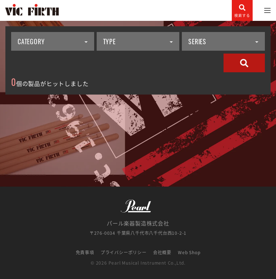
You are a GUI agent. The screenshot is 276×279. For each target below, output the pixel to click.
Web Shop (189, 252)
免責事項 (85, 252)
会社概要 (162, 252)
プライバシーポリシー (124, 252)
